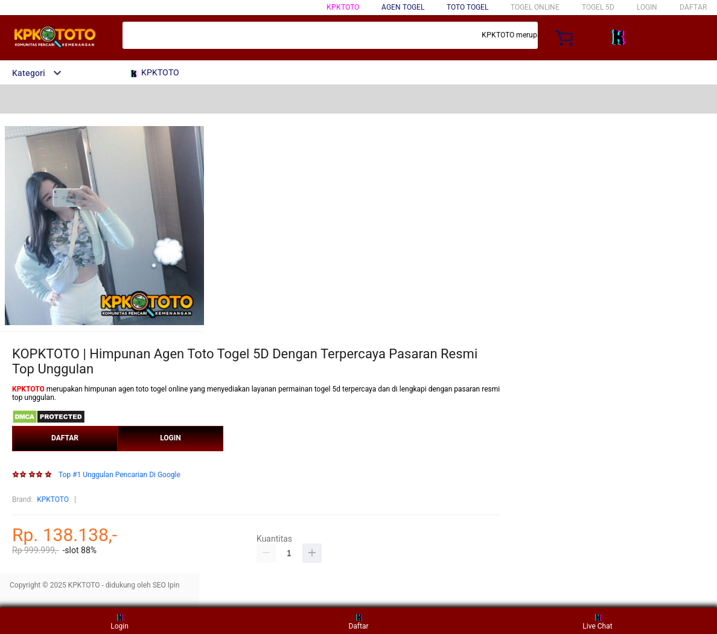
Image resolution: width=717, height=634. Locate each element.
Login (119, 620)
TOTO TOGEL (467, 7)
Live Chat (597, 620)
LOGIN (647, 7)
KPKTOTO (343, 7)
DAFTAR (693, 7)
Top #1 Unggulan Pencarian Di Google (119, 475)
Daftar (358, 620)
